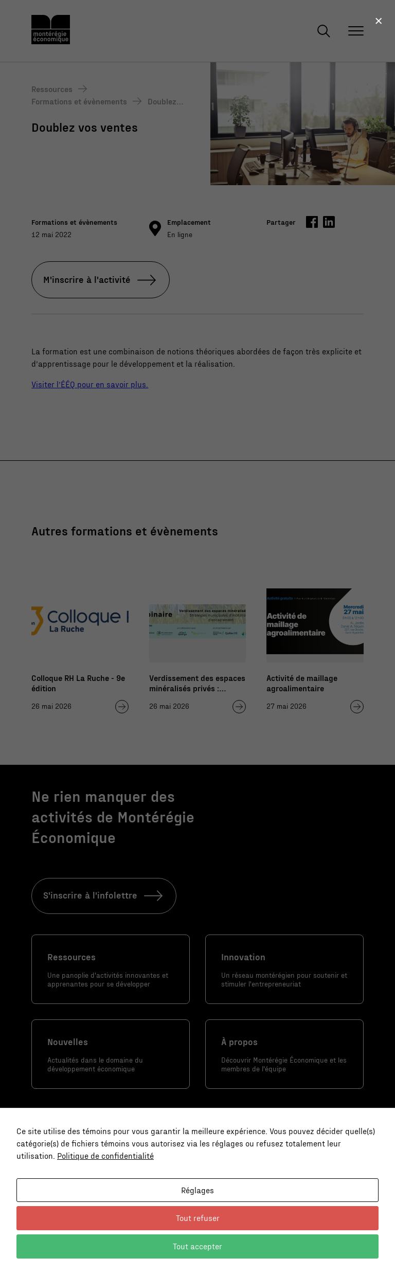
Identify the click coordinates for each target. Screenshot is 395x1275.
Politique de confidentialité (105, 1155)
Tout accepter (197, 1246)
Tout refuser (198, 1218)
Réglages (197, 1190)
